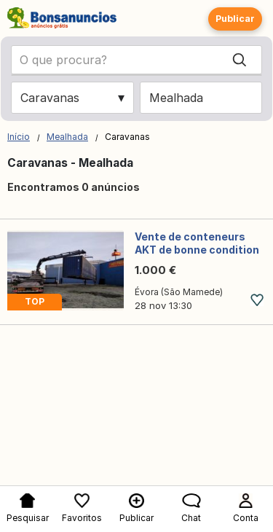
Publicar (235, 18)
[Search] (240, 60)
